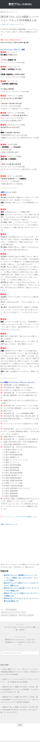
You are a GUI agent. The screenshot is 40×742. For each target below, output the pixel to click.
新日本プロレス (11, 524)
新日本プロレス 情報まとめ (9, 615)
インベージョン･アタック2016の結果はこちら (20, 517)
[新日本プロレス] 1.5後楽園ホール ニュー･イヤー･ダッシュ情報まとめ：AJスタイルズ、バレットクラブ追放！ (21, 577)
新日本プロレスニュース (9, 12)
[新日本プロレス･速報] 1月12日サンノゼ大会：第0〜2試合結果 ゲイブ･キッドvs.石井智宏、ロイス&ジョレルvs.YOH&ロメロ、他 (19, 689)
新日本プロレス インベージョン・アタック (13, 612)
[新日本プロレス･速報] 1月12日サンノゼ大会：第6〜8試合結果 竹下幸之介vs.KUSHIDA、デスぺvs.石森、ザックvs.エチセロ (19, 709)
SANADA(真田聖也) (11, 609)
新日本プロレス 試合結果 (26, 615)
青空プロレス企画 (8, 24)
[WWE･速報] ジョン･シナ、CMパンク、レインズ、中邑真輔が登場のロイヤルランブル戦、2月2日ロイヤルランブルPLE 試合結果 (20, 671)
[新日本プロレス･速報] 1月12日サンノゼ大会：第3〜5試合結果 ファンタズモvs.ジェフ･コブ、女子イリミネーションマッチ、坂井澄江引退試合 (20, 699)
